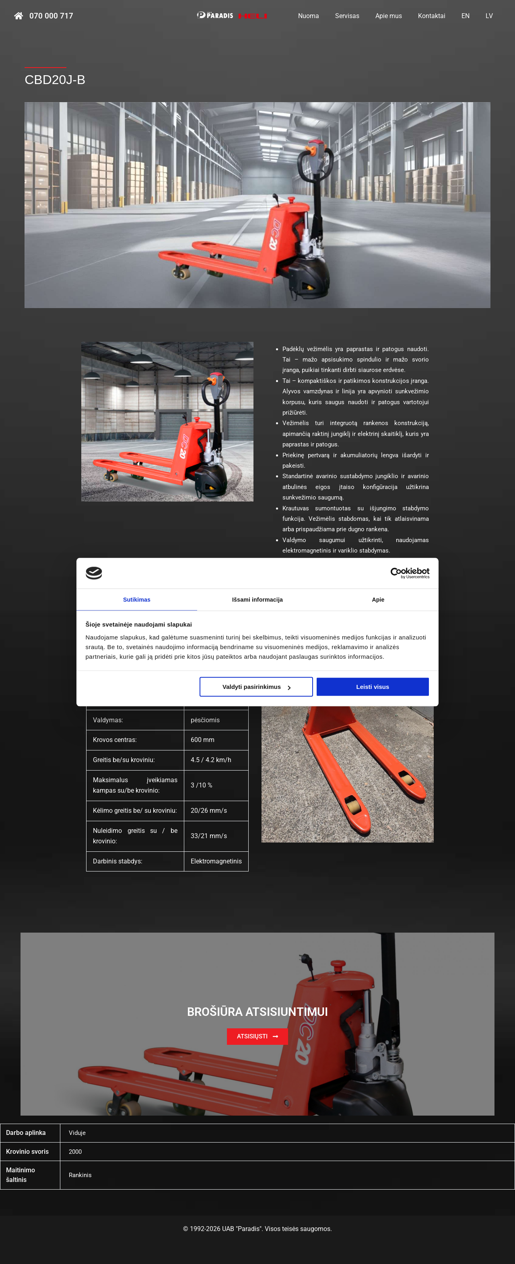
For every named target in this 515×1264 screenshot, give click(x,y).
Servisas (362, 16)
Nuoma (326, 16)
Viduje (78, 1133)
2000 (76, 1151)
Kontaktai (439, 16)
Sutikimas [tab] (136, 599)
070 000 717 (51, 16)
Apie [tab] (378, 599)
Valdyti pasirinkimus (256, 687)
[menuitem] (470, 16)
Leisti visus (372, 687)
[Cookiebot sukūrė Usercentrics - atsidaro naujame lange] (394, 572)
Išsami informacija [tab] (257, 599)
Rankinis (81, 1175)
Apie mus (400, 16)
